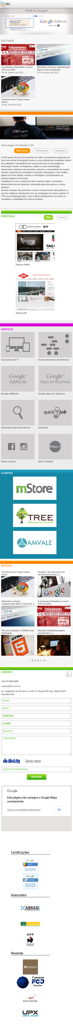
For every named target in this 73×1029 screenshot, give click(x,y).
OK (59, 809)
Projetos (62, 217)
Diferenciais (22, 150)
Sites (48, 217)
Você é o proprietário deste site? (24, 809)
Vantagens (60, 150)
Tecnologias (41, 150)
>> (44, 660)
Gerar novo (33, 761)
